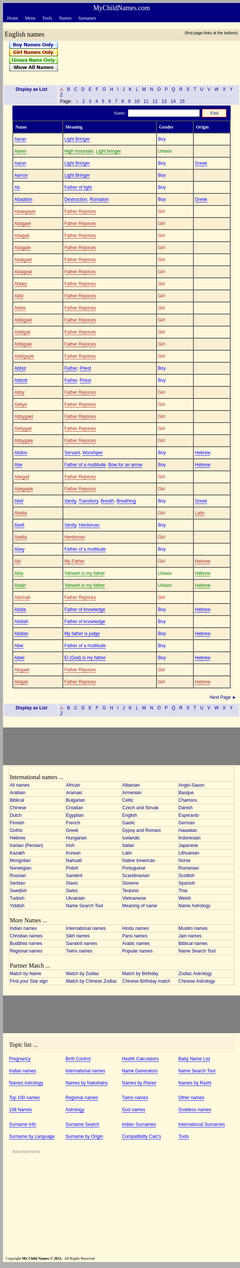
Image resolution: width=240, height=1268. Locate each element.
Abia (18, 573)
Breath (107, 501)
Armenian (131, 792)
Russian (18, 875)
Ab (17, 187)
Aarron (21, 175)
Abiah (20, 585)
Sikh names (78, 936)
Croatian (74, 807)
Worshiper (92, 452)
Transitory (88, 501)
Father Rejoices (80, 211)
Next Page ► (224, 697)
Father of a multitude (85, 464)
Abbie (20, 308)
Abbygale (23, 440)
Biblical (17, 800)
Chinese (18, 807)
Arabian (17, 792)
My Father (74, 561)
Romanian (189, 868)
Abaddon (23, 199)
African (73, 785)
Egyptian (75, 815)
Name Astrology (195, 905)
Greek (201, 163)
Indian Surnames (139, 1124)
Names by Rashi (194, 1083)
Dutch (15, 815)
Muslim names (193, 928)
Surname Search (82, 1124)
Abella (20, 537)
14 (173, 101)
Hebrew (202, 452)
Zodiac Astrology (195, 973)
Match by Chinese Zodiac (91, 981)
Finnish (17, 822)
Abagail (21, 235)
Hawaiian (188, 830)
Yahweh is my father (84, 573)
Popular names (137, 951)
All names (20, 785)
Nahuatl (74, 860)
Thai (183, 890)
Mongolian (20, 860)
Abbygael (23, 416)
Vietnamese (134, 898)
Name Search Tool (84, 905)
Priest (85, 368)
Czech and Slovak (140, 807)
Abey (19, 549)
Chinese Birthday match (146, 981)
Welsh (185, 898)
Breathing (126, 501)
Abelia (20, 513)
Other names (191, 1097)
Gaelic (128, 822)
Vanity (70, 501)
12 (155, 101)
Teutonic (130, 890)
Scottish (187, 875)
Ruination (99, 199)
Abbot (20, 368)
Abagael (22, 223)
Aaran (20, 139)
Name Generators (140, 1071)
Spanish (187, 883)
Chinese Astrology (197, 981)
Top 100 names (24, 1097)
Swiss (72, 890)
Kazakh (17, 853)
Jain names (190, 936)
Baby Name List (194, 1058)
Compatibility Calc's (141, 1136)
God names (133, 1109)
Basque (186, 792)
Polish (72, 868)
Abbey (20, 283)
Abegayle (23, 489)
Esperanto (189, 815)
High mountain (78, 151)
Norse (185, 860)
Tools (183, 1136)
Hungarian (76, 838)
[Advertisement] (146, 60)
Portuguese (133, 868)
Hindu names (135, 928)
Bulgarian (75, 800)
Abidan (21, 633)
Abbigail (22, 332)
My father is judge (82, 633)
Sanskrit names (81, 943)
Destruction (75, 199)
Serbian (17, 883)
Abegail (21, 476)
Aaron (20, 163)
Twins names (79, 951)
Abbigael (23, 320)
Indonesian (190, 838)
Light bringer (108, 151)
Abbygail (23, 428)
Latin (200, 513)
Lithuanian (189, 853)
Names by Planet (139, 1083)
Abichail (22, 597)
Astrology (74, 1109)
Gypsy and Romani (141, 830)
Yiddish (17, 905)
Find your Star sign (29, 981)
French (73, 822)
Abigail (21, 682)
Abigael (21, 669)
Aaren (20, 151)
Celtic (128, 800)
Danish (186, 807)
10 (137, 101)
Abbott (20, 380)
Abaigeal (23, 271)
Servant (72, 452)
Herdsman (89, 525)
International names (86, 928)
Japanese (188, 845)
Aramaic (74, 792)
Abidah (21, 621)
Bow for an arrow (125, 464)
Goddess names (194, 1109)
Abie (18, 645)
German (187, 822)
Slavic (72, 883)
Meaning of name (139, 905)
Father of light (78, 187)
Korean (73, 853)
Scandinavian (135, 875)
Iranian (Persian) (26, 845)
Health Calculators (140, 1058)
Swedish (18, 890)
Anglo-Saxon (192, 785)
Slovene (130, 883)
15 (182, 101)
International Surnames (201, 1124)
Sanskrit (74, 875)
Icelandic (131, 838)
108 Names (20, 1109)
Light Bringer (77, 139)
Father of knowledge (84, 609)
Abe (18, 464)
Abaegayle (25, 211)
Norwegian (20, 868)
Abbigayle (24, 356)
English (129, 815)
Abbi (18, 296)
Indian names (23, 928)
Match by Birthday (140, 973)
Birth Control (78, 1058)
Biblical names (193, 943)
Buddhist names (26, 943)
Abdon (20, 452)
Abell (19, 525)
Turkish (17, 898)
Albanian (131, 785)
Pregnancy (19, 1058)
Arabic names (136, 943)
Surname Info (22, 1124)
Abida (20, 609)
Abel (18, 501)
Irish (70, 845)
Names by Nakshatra (86, 1083)
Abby (19, 392)
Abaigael (23, 259)
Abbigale (23, 344)
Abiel (19, 657)
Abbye (20, 404)
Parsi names (134, 936)
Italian (128, 845)
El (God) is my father (85, 657)
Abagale (22, 247)
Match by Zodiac (82, 973)
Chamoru (188, 800)
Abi (17, 561)
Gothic (16, 830)
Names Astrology (26, 1083)
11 (146, 101)
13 (164, 101)
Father (70, 368)
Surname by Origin (84, 1136)
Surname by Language (32, 1136)
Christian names (26, 936)
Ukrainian (75, 898)
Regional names (26, 951)
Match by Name (25, 973)
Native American (138, 860)
